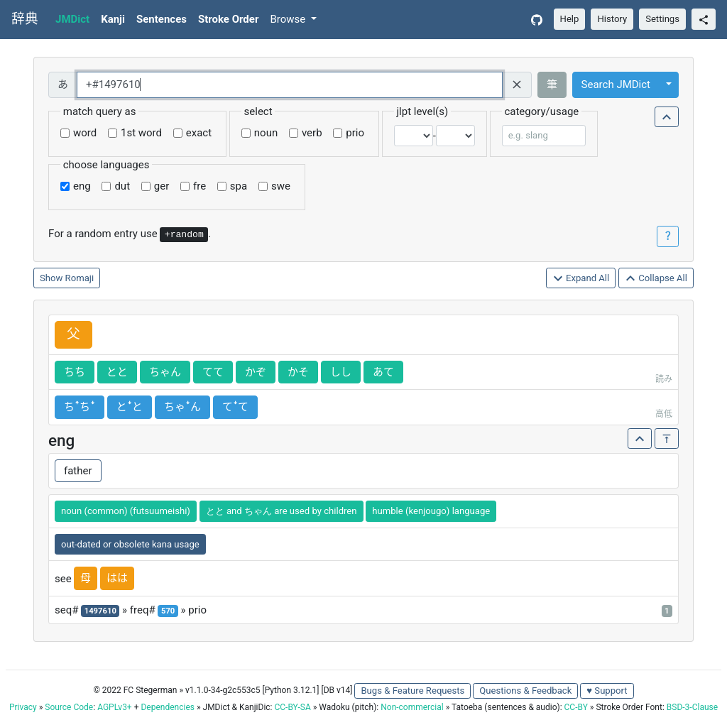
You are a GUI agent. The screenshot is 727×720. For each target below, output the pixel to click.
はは (117, 578)
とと (117, 372)
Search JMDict (615, 84)
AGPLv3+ (114, 707)
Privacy (23, 707)
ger (161, 186)
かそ (298, 372)
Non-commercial (412, 707)
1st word (141, 132)
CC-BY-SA (292, 707)
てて (213, 372)
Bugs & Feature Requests (412, 690)
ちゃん (165, 372)
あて (383, 372)
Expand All (581, 279)
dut (122, 186)
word (85, 132)
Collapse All (656, 279)
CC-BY (576, 707)
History (612, 18)
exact (199, 132)
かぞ (255, 372)
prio (355, 132)
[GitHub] (536, 19)
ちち (74, 372)
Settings (662, 18)
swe (280, 186)
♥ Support (606, 690)
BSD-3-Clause (692, 707)
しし (340, 372)
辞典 (24, 19)
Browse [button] (289, 19)
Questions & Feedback (525, 690)
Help (569, 18)
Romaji (79, 278)
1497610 (100, 611)
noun (266, 132)
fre (199, 186)
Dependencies (167, 707)
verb (312, 132)
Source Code (69, 707)
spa (238, 186)
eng (82, 186)
